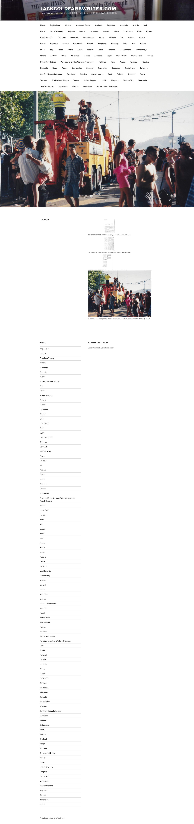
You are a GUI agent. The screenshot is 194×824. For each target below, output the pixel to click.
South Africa (130, 68)
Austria (136, 25)
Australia (124, 25)
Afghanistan (55, 25)
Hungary (114, 43)
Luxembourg (141, 50)
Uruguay (114, 80)
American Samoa (83, 25)
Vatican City (128, 80)
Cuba (139, 31)
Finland (131, 37)
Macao (43, 56)
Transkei (43, 80)
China (116, 31)
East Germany (89, 37)
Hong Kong (101, 43)
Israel (42, 50)
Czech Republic (46, 37)
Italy (51, 50)
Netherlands (121, 56)
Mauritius (75, 56)
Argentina (111, 25)
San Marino (77, 68)
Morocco (98, 56)
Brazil (42, 31)
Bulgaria (71, 31)
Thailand (131, 74)
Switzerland (97, 74)
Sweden (83, 74)
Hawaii (90, 43)
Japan (60, 50)
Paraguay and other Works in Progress (78, 62)
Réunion (145, 62)
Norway (150, 56)
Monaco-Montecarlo (48, 604)
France (142, 37)
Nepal (109, 56)
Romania (44, 68)
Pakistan (102, 62)
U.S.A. (104, 80)
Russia (65, 68)
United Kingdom (90, 80)
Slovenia (43, 697)
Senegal (89, 68)
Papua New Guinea (48, 62)
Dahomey (62, 37)
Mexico (87, 56)
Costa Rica (128, 31)
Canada (106, 31)
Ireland (143, 43)
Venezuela (142, 80)
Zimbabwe (87, 86)
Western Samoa (47, 86)
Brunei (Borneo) (56, 31)
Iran (133, 43)
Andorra (98, 25)
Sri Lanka (144, 68)
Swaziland (71, 74)
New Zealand (136, 56)
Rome (54, 68)
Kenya (70, 50)
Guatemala (77, 43)
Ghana (43, 43)
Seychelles (102, 68)
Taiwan (120, 74)
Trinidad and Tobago (60, 80)
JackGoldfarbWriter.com (78, 8)
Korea (80, 50)
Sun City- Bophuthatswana (51, 74)
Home (42, 25)
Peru (113, 62)
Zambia (75, 86)
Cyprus (149, 31)
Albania (68, 25)
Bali (145, 25)
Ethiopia (112, 37)
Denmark (74, 37)
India (125, 43)
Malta (63, 56)
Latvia (100, 50)
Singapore (116, 68)
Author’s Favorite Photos (107, 86)
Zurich (42, 804)
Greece (66, 43)
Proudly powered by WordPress (52, 818)
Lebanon (111, 50)
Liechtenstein (125, 50)
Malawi (54, 56)
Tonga (142, 74)
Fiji (122, 37)
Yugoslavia (62, 86)
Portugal (133, 62)
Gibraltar (54, 43)
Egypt (101, 37)
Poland (122, 62)
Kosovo (90, 50)
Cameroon (94, 31)
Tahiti (110, 74)
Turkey (76, 80)
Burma (82, 31)
